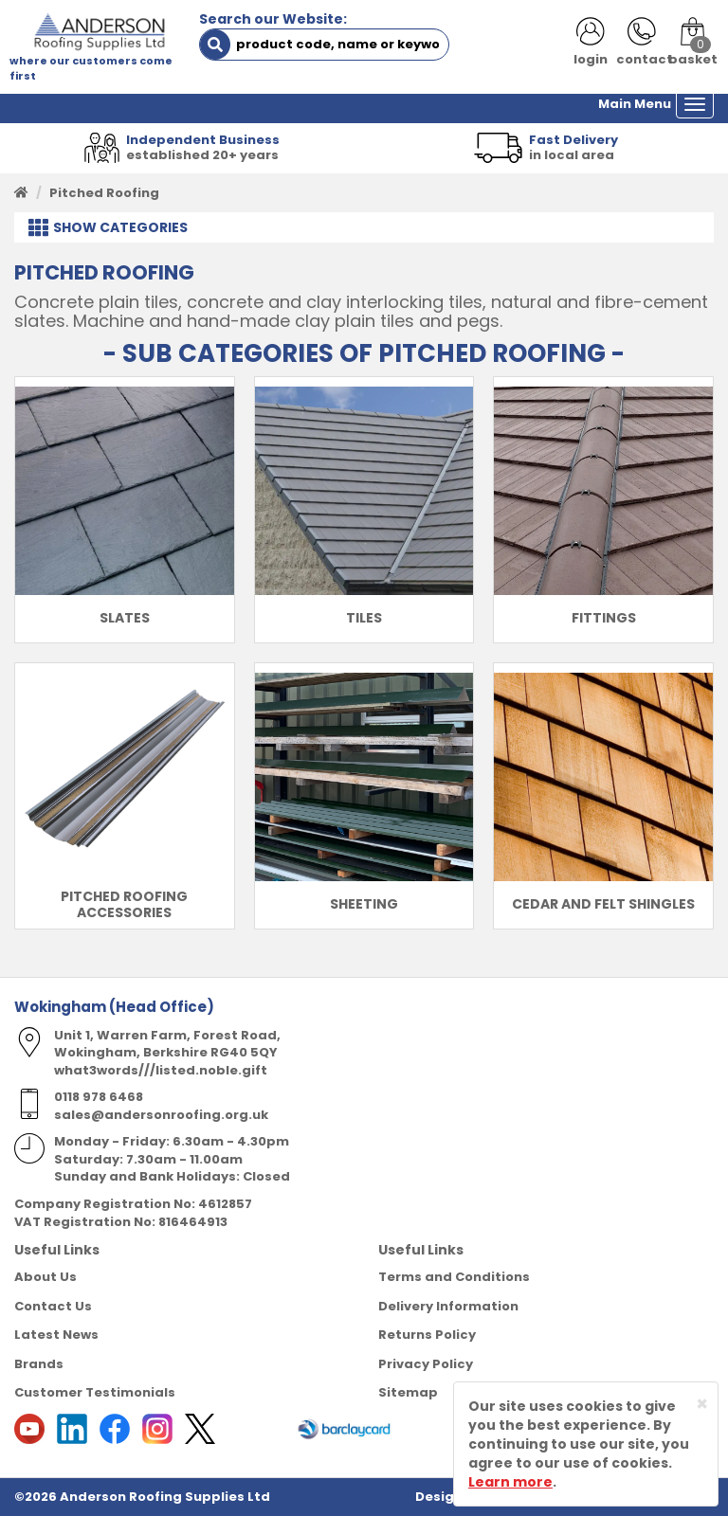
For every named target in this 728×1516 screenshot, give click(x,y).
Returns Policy (427, 1335)
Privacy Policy (425, 1364)
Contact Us (53, 1306)
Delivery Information (448, 1306)
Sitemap (408, 1392)
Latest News (56, 1335)
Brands (39, 1364)
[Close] (702, 1404)
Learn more (510, 1481)
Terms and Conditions (454, 1277)
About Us (45, 1277)
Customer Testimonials (94, 1392)
